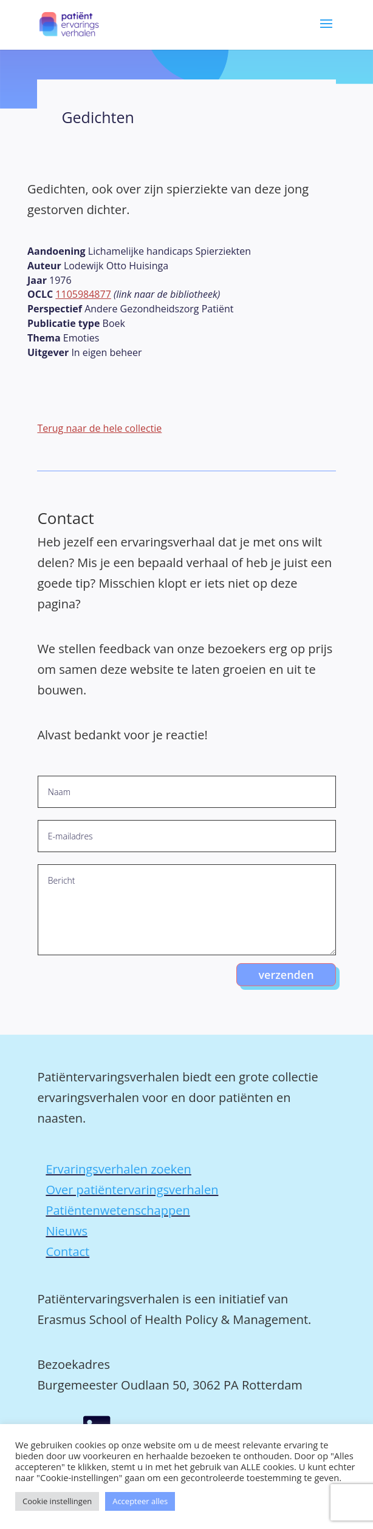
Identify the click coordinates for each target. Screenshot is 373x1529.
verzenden (285, 974)
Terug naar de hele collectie (99, 428)
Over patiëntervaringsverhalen (132, 1189)
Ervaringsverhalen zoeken (118, 1169)
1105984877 (83, 294)
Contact (67, 1251)
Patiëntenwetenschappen (118, 1210)
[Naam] (187, 792)
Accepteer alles (140, 1501)
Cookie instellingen (57, 1501)
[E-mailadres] (187, 836)
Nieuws (66, 1231)
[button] (326, 32)
